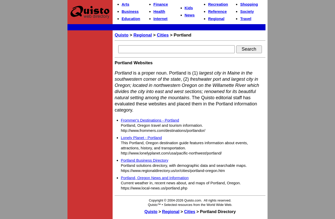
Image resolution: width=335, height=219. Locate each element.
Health (159, 11)
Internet (160, 18)
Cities (163, 35)
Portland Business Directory (144, 160)
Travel (245, 18)
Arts (125, 4)
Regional (216, 18)
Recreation (218, 4)
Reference (217, 11)
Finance (160, 4)
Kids (189, 8)
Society (247, 11)
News (190, 15)
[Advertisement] (90, 109)
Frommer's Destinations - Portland (150, 120)
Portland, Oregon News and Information (155, 178)
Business (130, 11)
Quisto (122, 35)
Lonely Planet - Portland (141, 137)
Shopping (249, 4)
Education (131, 18)
